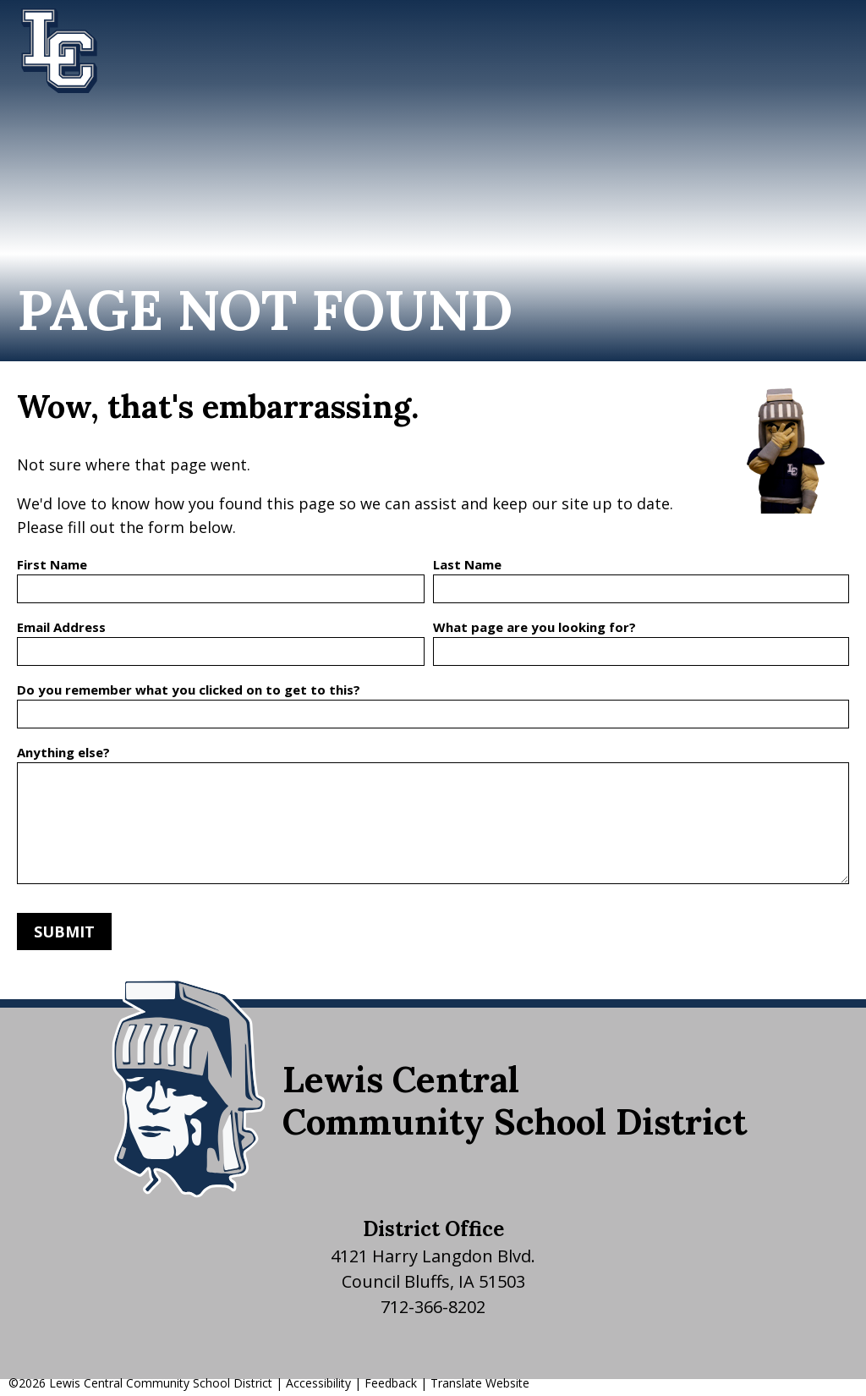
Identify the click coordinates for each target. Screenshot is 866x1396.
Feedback (390, 1383)
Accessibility (318, 1383)
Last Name (467, 564)
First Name (52, 564)
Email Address (61, 626)
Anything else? (63, 752)
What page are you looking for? (534, 626)
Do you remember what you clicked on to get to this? (188, 689)
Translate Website (479, 1383)
